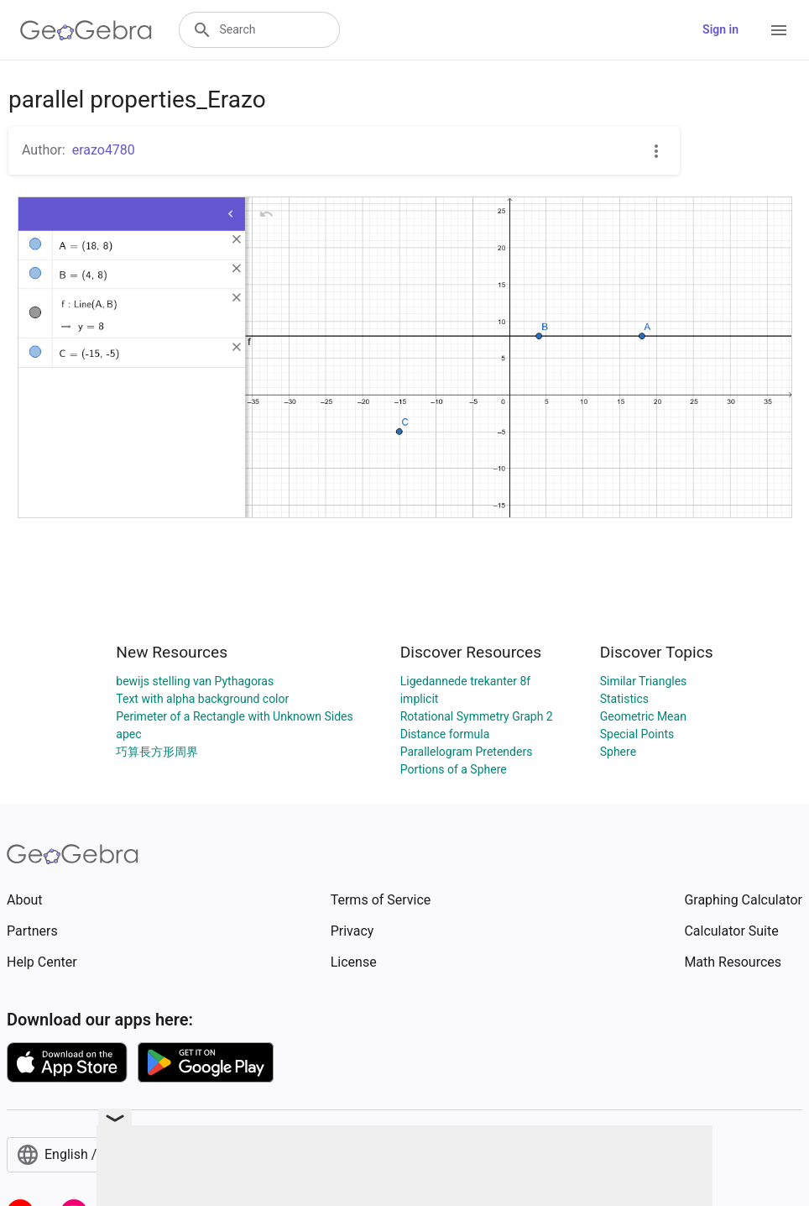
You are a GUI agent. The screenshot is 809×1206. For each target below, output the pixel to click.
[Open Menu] (779, 30)
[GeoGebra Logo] (86, 30)
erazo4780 (103, 150)
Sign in (720, 29)
